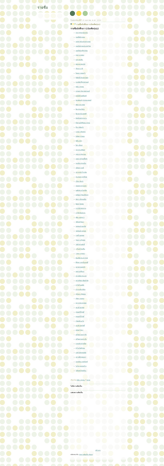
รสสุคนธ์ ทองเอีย (81, 226)
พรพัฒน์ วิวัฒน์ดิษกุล (82, 195)
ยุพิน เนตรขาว (80, 217)
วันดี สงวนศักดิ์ (80, 244)
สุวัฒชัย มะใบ (80, 321)
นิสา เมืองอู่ (79, 145)
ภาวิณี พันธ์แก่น (80, 213)
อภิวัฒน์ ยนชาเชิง (81, 334)
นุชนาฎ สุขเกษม (81, 154)
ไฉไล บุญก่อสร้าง (81, 366)
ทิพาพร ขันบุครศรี (81, 114)
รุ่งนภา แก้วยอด (80, 240)
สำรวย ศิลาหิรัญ (80, 289)
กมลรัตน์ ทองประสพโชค (83, 46)
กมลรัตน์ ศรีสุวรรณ (81, 50)
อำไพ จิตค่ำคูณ (80, 348)
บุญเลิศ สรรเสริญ (81, 163)
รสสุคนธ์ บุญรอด (81, 231)
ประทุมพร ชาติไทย (81, 177)
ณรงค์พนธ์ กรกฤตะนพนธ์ (83, 100)
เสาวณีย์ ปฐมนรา (81, 357)
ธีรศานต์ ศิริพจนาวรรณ (83, 123)
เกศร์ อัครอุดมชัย (81, 352)
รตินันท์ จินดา (80, 222)
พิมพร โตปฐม (80, 204)
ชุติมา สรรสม (80, 86)
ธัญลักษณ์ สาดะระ (81, 118)
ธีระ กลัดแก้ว (80, 127)
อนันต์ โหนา (79, 330)
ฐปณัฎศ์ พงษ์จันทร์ (81, 96)
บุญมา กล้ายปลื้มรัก (81, 159)
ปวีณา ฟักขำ (79, 181)
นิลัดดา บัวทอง (80, 136)
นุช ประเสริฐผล (80, 150)
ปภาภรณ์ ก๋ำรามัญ (81, 172)
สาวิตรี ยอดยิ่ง (80, 285)
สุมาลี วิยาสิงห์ (80, 307)
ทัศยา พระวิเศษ (80, 104)
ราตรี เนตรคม (80, 235)
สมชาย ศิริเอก (80, 271)
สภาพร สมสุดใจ (80, 267)
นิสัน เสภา (79, 141)
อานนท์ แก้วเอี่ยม (81, 343)
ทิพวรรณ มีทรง (80, 109)
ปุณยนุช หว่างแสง (81, 186)
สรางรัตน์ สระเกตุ (81, 276)
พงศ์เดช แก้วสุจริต (81, 190)
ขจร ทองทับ (79, 59)
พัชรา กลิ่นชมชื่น (81, 199)
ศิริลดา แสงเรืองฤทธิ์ (82, 262)
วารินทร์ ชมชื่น (80, 249)
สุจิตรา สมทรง (80, 298)
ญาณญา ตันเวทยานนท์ (83, 91)
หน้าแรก (98, 450)
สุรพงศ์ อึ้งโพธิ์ (80, 312)
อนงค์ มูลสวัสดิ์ (80, 325)
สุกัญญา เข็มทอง (81, 294)
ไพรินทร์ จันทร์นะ (81, 370)
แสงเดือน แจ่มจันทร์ (82, 361)
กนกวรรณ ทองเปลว (82, 32)
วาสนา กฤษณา (80, 253)
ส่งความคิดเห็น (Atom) (86, 454)
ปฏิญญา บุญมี (80, 168)
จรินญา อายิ (79, 68)
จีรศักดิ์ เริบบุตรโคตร (82, 77)
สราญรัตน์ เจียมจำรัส (82, 280)
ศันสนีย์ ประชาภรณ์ (82, 258)
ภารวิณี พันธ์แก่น (81, 208)
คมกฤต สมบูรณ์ (80, 64)
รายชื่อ (42, 7)
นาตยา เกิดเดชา (81, 132)
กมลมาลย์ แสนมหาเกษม (83, 41)
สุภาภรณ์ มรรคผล (81, 303)
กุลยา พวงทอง (80, 55)
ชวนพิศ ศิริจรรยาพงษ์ (82, 82)
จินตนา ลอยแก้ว (81, 73)
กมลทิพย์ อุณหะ (80, 37)
